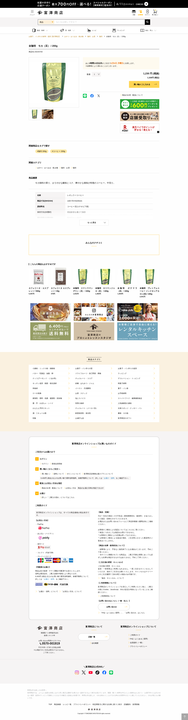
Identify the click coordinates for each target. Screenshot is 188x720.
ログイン (44, 464)
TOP (50, 704)
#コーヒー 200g (58, 151)
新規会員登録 (56, 464)
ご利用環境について (106, 596)
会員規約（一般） (136, 643)
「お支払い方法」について (70, 591)
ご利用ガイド (134, 635)
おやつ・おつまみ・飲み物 (73, 36)
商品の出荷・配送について (131, 95)
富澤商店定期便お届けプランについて (97, 474)
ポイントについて (73, 474)
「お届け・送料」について (46, 591)
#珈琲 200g (41, 151)
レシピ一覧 (67, 704)
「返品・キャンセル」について (111, 578)
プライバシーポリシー (137, 646)
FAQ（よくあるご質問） (138, 639)
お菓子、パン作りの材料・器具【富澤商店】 (44, 36)
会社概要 (94, 643)
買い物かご (45, 474)
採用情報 (136, 704)
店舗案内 (127, 704)
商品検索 (57, 704)
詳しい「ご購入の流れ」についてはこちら (57, 497)
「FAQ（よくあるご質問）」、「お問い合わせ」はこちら (121, 613)
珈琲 (100, 36)
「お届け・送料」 (109, 478)
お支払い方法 (69, 488)
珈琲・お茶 (91, 36)
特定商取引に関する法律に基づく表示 (107, 704)
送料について (57, 474)
